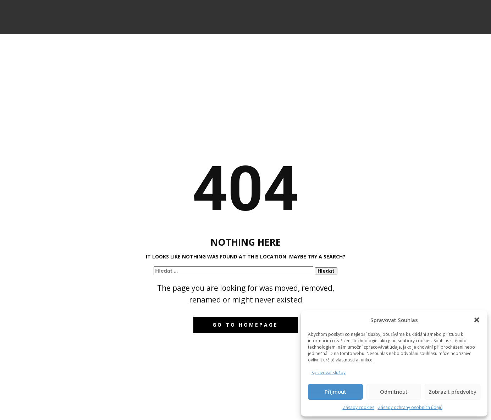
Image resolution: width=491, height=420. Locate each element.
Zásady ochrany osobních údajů (410, 407)
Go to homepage (245, 324)
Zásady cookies (358, 407)
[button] (476, 319)
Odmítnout (394, 391)
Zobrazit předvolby (452, 391)
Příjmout (335, 391)
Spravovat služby (328, 373)
